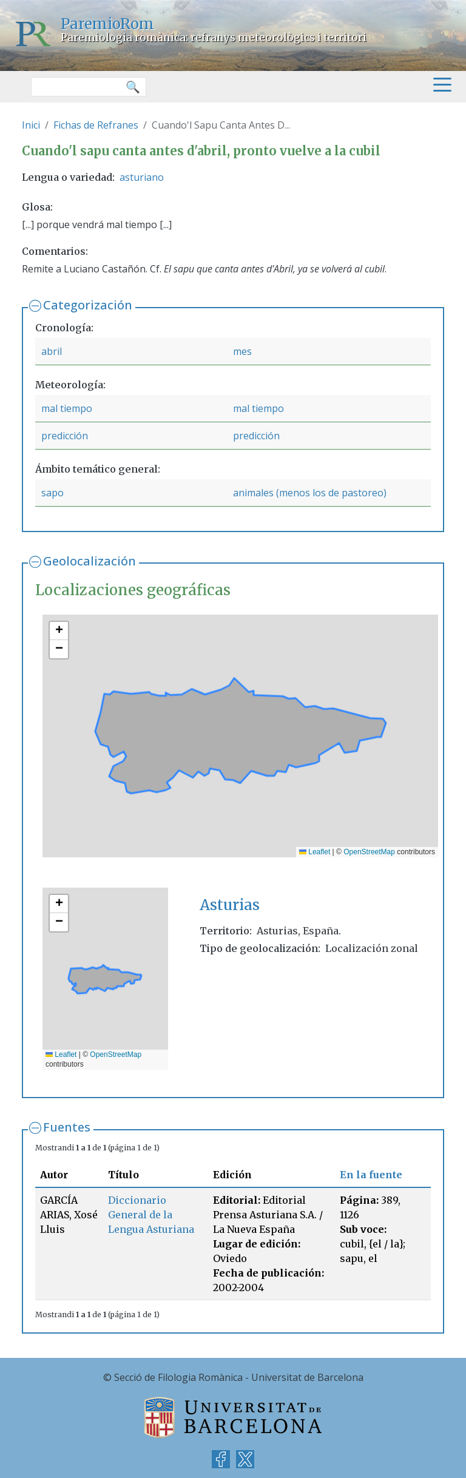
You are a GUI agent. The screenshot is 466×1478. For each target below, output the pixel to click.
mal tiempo (66, 408)
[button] (59, 631)
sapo (52, 492)
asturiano (142, 177)
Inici (31, 125)
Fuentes (66, 1127)
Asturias (230, 905)
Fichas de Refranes (95, 125)
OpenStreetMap (369, 852)
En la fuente (371, 1175)
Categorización (87, 305)
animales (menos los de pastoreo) (310, 492)
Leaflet (314, 852)
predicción (64, 435)
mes (242, 351)
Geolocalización (89, 561)
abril (51, 351)
